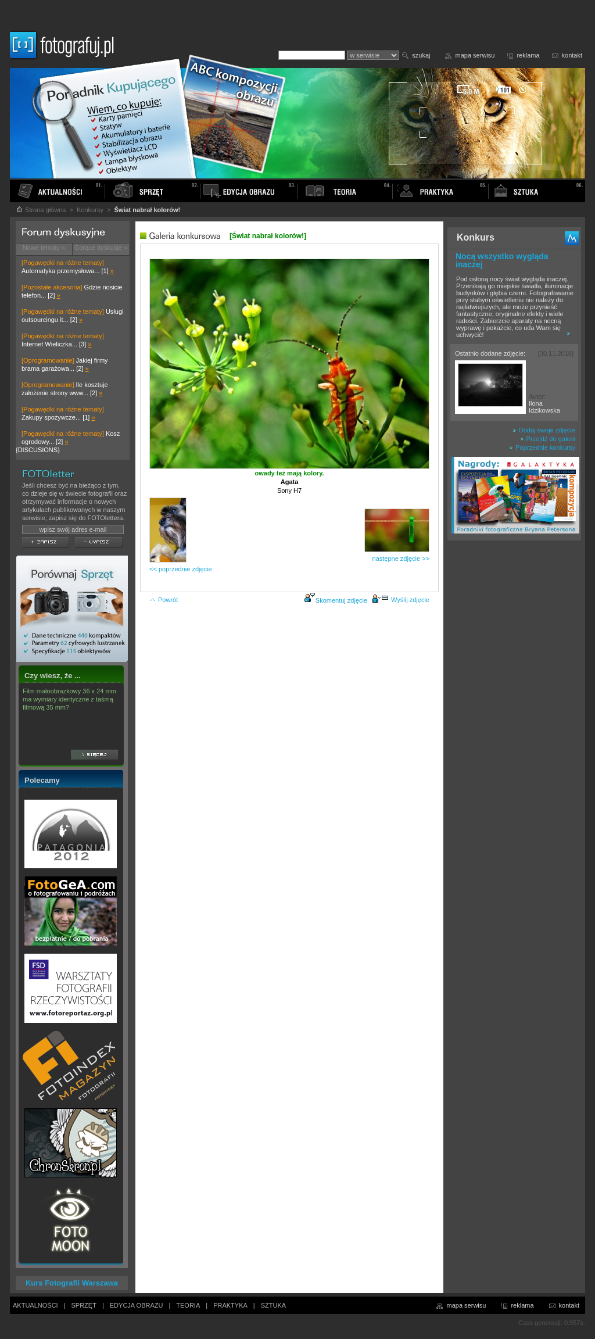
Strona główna (41, 209)
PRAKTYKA (230, 1305)
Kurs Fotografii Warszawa (72, 1283)
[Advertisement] (514, 728)
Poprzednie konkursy (542, 447)
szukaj (421, 55)
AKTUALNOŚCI (35, 1305)
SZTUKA (273, 1305)
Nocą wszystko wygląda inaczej (502, 260)
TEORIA (188, 1305)
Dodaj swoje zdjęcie (543, 430)
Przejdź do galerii (547, 438)
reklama (528, 55)
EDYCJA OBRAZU (136, 1305)
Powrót (163, 599)
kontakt (572, 55)
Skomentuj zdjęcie (341, 600)
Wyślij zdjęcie (400, 599)
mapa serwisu (475, 55)
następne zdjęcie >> (400, 558)
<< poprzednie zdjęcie (180, 568)
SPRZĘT (83, 1305)
